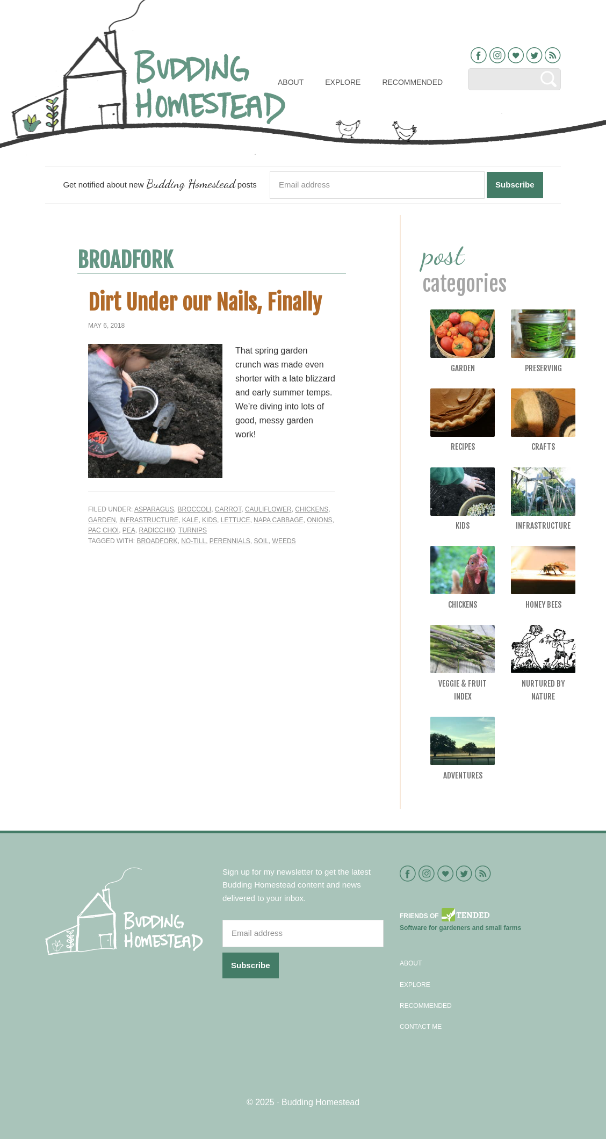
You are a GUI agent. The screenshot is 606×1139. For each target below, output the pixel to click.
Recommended (426, 1006)
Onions (319, 520)
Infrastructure (148, 520)
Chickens (311, 509)
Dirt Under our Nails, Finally (205, 302)
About (411, 963)
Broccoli (195, 509)
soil (261, 541)
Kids (209, 520)
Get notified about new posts (159, 183)
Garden (102, 520)
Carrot (228, 509)
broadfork (156, 541)
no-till (193, 541)
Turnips (192, 530)
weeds (284, 541)
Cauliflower (268, 509)
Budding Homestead (320, 1102)
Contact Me (421, 1026)
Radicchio (157, 530)
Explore (415, 985)
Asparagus (154, 509)
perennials (230, 541)
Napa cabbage (278, 520)
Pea (128, 530)
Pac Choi (103, 530)
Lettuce (235, 520)
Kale (190, 520)
